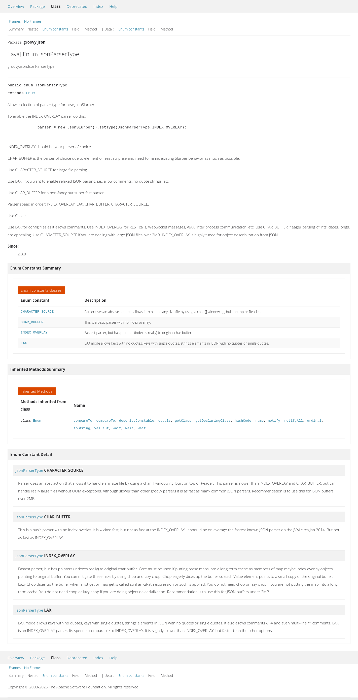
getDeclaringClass (212, 420)
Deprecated (76, 6)
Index (98, 6)
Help (113, 6)
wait (117, 428)
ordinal (314, 420)
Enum (30, 93)
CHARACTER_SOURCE (37, 311)
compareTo (83, 420)
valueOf (101, 428)
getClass (183, 420)
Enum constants (55, 29)
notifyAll (293, 420)
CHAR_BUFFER (32, 322)
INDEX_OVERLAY (34, 332)
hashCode (243, 420)
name (259, 420)
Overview (16, 6)
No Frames (33, 21)
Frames (15, 21)
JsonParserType (29, 470)
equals (164, 420)
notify (274, 420)
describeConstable (136, 420)
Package (37, 6)
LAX (24, 343)
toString (82, 428)
